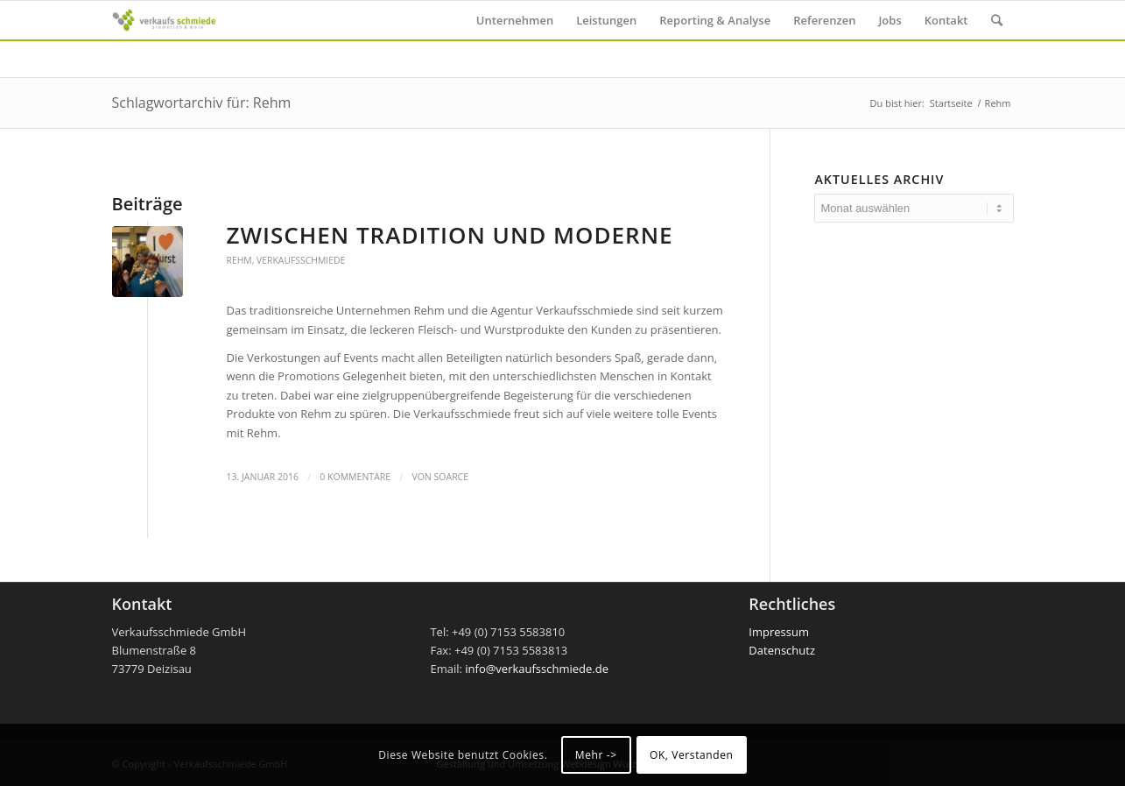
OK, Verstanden (692, 754)
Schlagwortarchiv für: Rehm (202, 102)
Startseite (951, 103)
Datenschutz (782, 650)
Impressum (779, 632)
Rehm (239, 260)
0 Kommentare (355, 477)
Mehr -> (596, 754)
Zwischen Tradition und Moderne (450, 235)
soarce (451, 477)
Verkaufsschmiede (301, 260)
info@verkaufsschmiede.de (536, 668)
